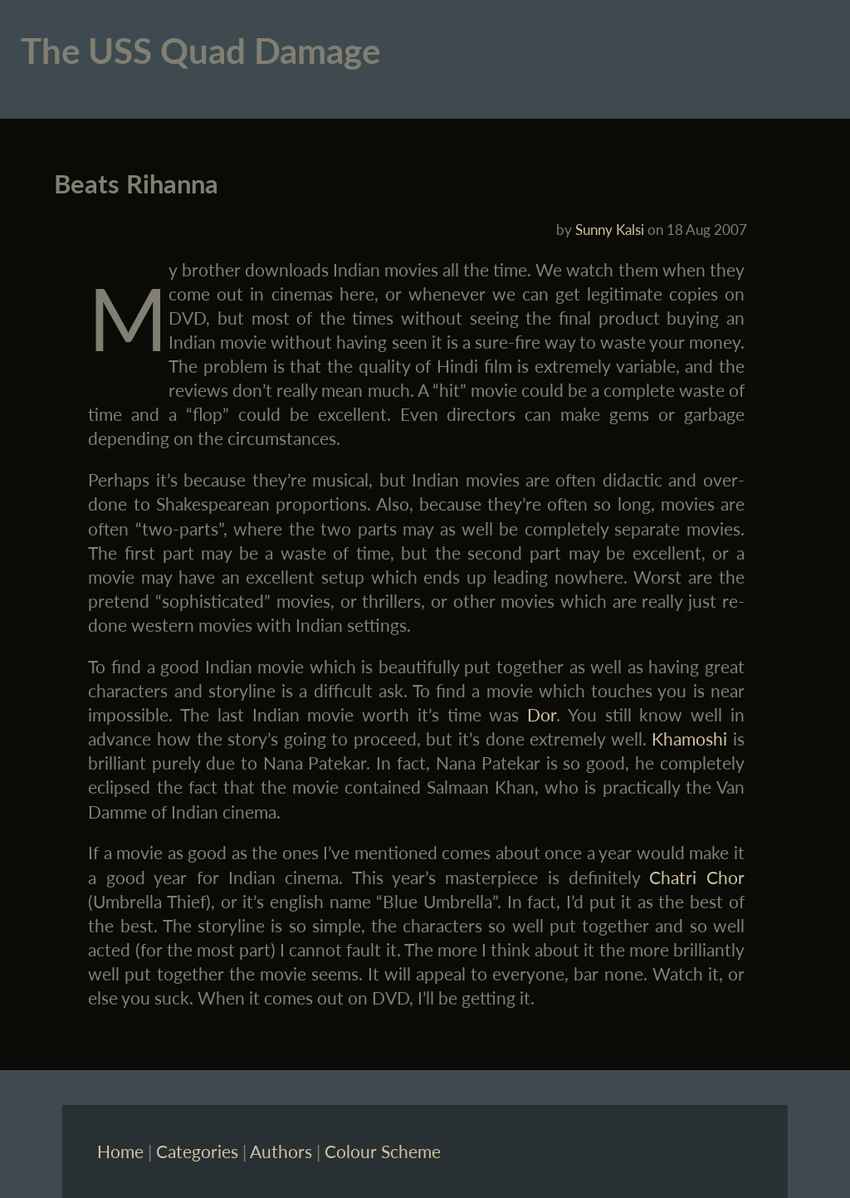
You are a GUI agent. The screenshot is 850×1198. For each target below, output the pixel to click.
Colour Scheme (383, 1151)
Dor (541, 714)
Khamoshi (689, 738)
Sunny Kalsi (609, 229)
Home (120, 1151)
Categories (197, 1151)
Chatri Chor (696, 877)
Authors (281, 1151)
